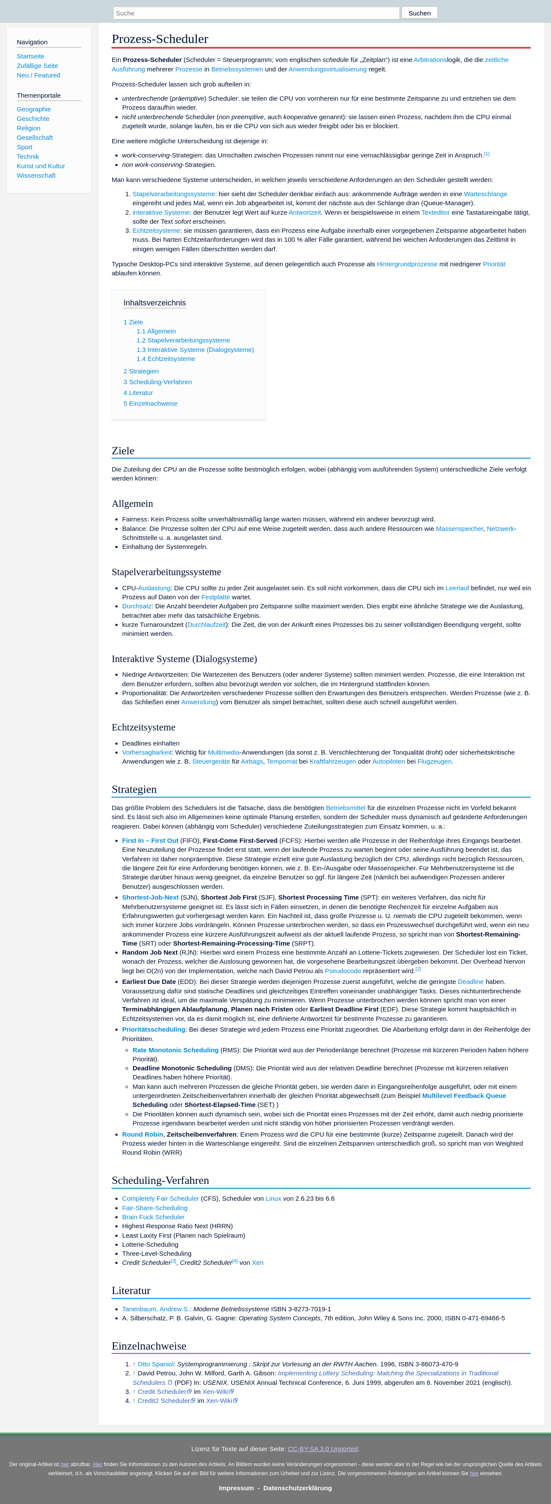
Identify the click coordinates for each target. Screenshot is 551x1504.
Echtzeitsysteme (156, 230)
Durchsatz (137, 606)
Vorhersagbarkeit (147, 752)
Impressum (236, 1488)
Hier (97, 1464)
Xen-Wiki (215, 1391)
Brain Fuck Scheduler (153, 1216)
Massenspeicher (459, 528)
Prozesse (188, 69)
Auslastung (154, 588)
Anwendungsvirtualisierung (328, 69)
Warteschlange (486, 193)
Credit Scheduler (162, 1391)
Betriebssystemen (237, 69)
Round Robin (142, 1134)
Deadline (471, 981)
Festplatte (215, 597)
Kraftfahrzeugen (333, 761)
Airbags (252, 761)
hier (65, 1464)
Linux (273, 1198)
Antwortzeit (305, 212)
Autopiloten (388, 761)
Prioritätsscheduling (154, 1029)
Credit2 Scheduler (164, 1400)
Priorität (494, 264)
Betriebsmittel (345, 807)
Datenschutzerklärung (297, 1488)
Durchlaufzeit (207, 624)
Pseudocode (343, 970)
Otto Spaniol (156, 1364)
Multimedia (223, 752)
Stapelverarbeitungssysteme (174, 193)
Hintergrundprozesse (407, 264)
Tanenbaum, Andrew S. (156, 1309)
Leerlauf (457, 588)
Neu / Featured (38, 75)
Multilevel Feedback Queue (464, 1095)
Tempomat (281, 761)
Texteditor (435, 212)
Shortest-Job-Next (150, 897)
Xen (257, 1262)
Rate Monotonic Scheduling (176, 1050)
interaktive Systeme (161, 212)
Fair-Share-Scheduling (155, 1207)
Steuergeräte (211, 761)
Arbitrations (430, 59)
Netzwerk (500, 528)
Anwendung (198, 702)
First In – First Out (150, 840)
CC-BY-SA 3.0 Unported (323, 1448)
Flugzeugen (435, 761)
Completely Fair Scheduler (160, 1198)
